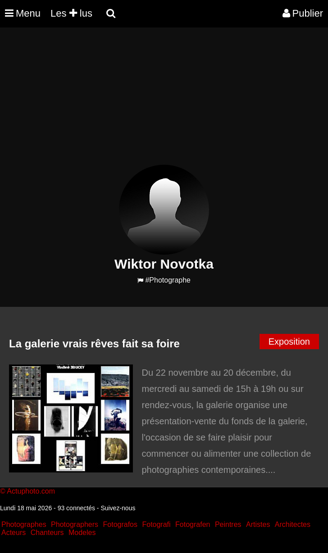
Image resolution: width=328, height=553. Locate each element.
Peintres (228, 524)
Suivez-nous (117, 508)
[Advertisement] (164, 102)
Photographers (74, 524)
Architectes (292, 524)
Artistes (258, 524)
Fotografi (156, 524)
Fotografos (120, 524)
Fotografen (192, 524)
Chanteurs (47, 532)
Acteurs (13, 532)
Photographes (23, 524)
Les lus (71, 13)
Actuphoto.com (31, 491)
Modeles (82, 532)
